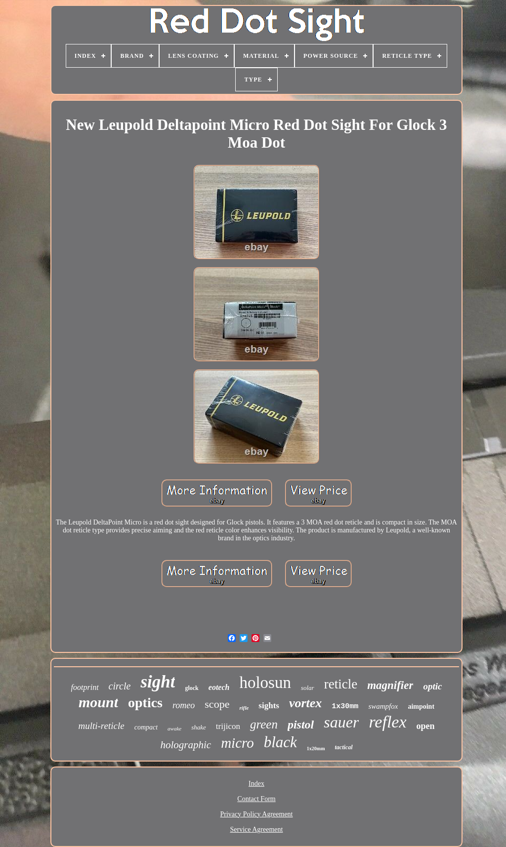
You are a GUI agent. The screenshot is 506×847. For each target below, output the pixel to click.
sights (268, 705)
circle (120, 686)
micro (237, 743)
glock (191, 688)
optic (432, 686)
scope (217, 704)
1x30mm (345, 706)
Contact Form (256, 799)
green (264, 724)
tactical (344, 747)
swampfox (383, 706)
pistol (301, 724)
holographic (185, 745)
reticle (340, 684)
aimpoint (421, 706)
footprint (85, 687)
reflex (387, 722)
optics (145, 702)
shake (198, 727)
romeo (183, 705)
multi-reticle (101, 726)
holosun (265, 682)
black (280, 742)
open (426, 726)
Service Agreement (256, 829)
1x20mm (316, 748)
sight (157, 681)
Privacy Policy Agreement (256, 814)
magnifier (390, 685)
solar (307, 687)
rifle (244, 708)
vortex (305, 703)
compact (146, 727)
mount (98, 702)
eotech (219, 687)
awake (174, 728)
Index (256, 783)
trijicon (228, 726)
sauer (341, 722)
